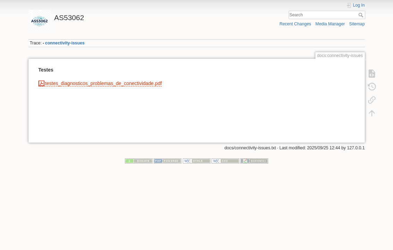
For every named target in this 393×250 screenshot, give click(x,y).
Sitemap (357, 24)
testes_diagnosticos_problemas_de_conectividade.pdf (103, 83)
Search (361, 14)
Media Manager (330, 24)
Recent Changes (295, 24)
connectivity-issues (65, 43)
